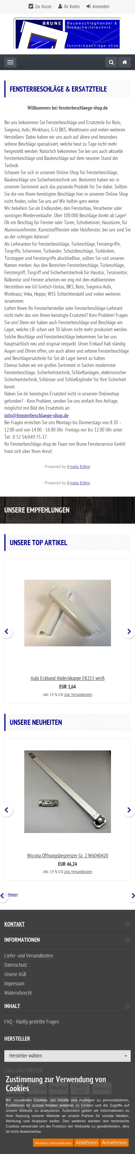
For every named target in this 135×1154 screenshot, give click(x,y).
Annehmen (114, 1143)
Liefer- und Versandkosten (28, 956)
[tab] (67, 942)
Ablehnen (87, 1143)
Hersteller (17, 1040)
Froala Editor (78, 466)
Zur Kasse (43, 6)
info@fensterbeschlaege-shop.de (36, 415)
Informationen (67, 941)
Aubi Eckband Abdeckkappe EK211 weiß (68, 678)
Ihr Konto (71, 6)
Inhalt (67, 1007)
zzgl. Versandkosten (78, 694)
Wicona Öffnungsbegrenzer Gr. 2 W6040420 (67, 856)
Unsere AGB (15, 974)
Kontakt (67, 925)
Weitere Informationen (53, 1143)
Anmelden (101, 6)
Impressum (14, 984)
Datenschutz (15, 965)
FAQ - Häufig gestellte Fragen (31, 1022)
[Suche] (111, 62)
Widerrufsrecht (18, 993)
